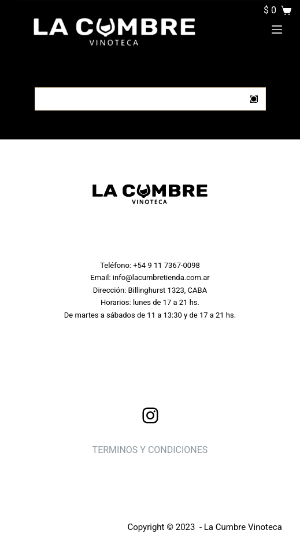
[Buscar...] (139, 99)
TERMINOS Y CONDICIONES (150, 449)
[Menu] (277, 29)
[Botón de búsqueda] (254, 99)
